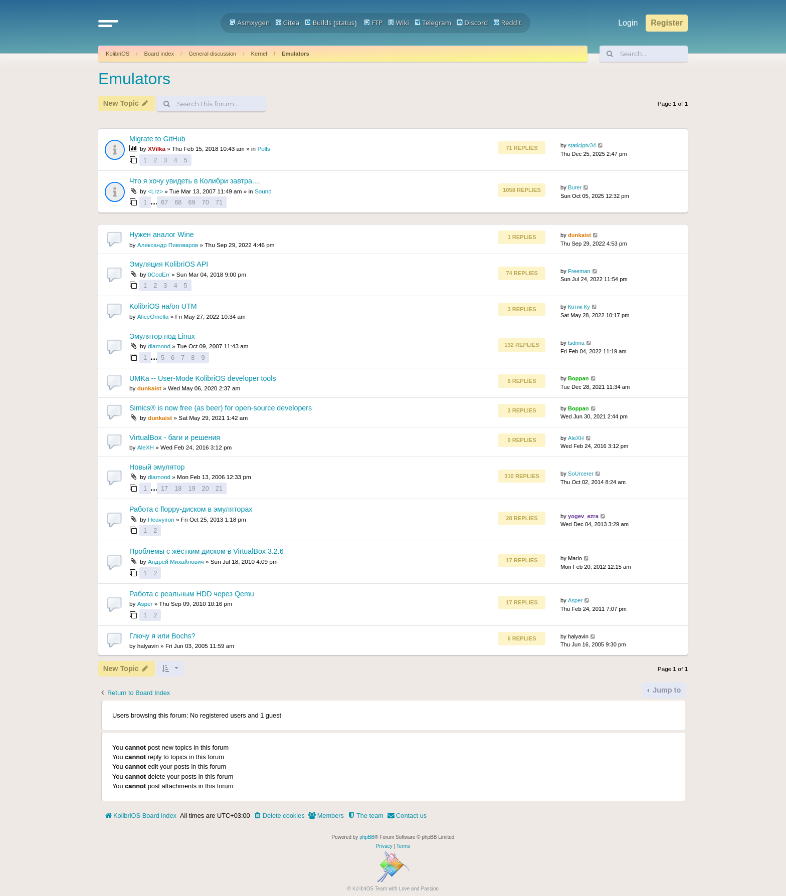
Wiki (398, 22)
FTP (373, 22)
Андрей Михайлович (176, 561)
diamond (159, 346)
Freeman (579, 271)
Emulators (295, 54)
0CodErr (159, 274)
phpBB (366, 837)
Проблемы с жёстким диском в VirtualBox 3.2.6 (206, 551)
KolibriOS (117, 54)
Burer (574, 187)
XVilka (156, 148)
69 (191, 202)
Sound (263, 191)
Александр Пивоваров (168, 245)
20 (205, 488)
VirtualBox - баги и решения (174, 437)
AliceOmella (153, 316)
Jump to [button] (666, 690)
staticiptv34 (582, 145)
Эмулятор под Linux (162, 336)
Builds (318, 22)
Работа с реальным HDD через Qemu (191, 594)
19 (191, 488)
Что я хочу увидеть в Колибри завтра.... (194, 181)
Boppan (578, 378)
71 (219, 202)
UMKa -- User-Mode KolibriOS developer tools (202, 378)
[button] (108, 23)
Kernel (259, 54)
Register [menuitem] (667, 23)
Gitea (287, 22)
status (344, 22)
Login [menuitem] (628, 23)
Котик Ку (579, 307)
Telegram (433, 22)
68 (177, 202)
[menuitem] (279, 816)
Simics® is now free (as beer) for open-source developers (220, 408)
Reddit (507, 22)
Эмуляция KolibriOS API (168, 264)
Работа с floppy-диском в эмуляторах (190, 509)
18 (177, 488)
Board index (159, 54)
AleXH (145, 447)
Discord (472, 22)
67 (164, 202)
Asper (145, 603)
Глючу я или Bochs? (162, 636)
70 (205, 202)
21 (219, 488)
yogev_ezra (583, 516)
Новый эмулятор (156, 467)
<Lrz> (155, 191)
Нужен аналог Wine (161, 235)
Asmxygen (250, 22)
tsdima (576, 343)
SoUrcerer (581, 474)
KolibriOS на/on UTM (163, 306)
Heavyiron (161, 519)
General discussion (212, 54)
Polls (263, 148)
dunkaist (579, 235)
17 (164, 488)
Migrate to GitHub (157, 139)
